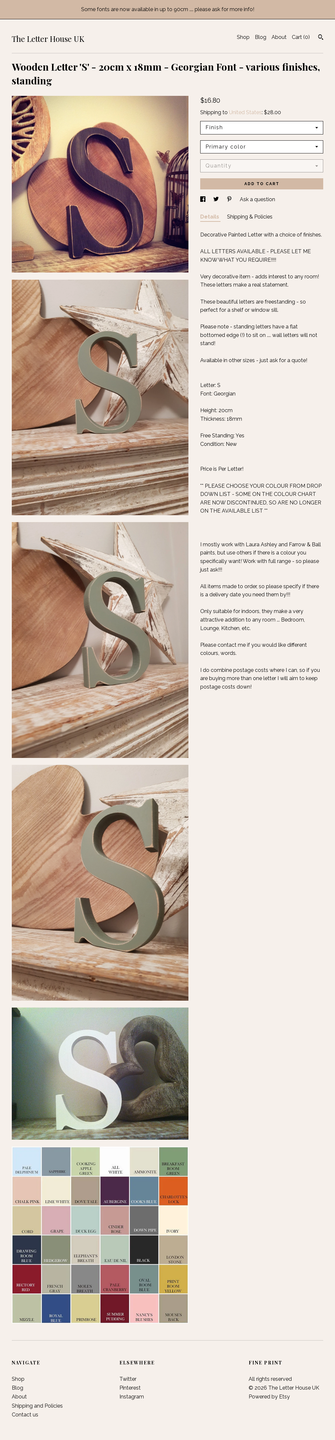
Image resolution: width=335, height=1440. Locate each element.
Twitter (127, 1379)
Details (210, 217)
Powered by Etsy (269, 1397)
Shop (243, 37)
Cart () (301, 37)
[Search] (320, 38)
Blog (260, 37)
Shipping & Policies (250, 217)
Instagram (131, 1397)
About (279, 37)
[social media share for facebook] (203, 199)
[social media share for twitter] (216, 199)
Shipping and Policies (37, 1406)
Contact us (25, 1415)
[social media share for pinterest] (230, 199)
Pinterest (130, 1388)
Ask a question (257, 199)
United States (245, 112)
